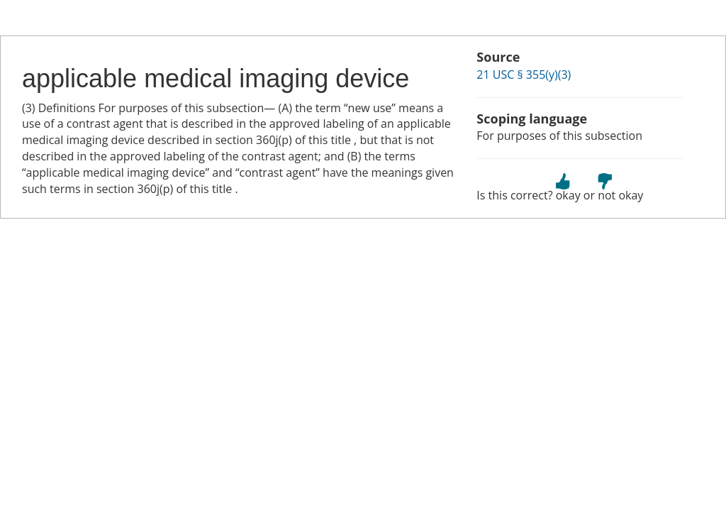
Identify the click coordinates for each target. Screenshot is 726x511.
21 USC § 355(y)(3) (523, 74)
